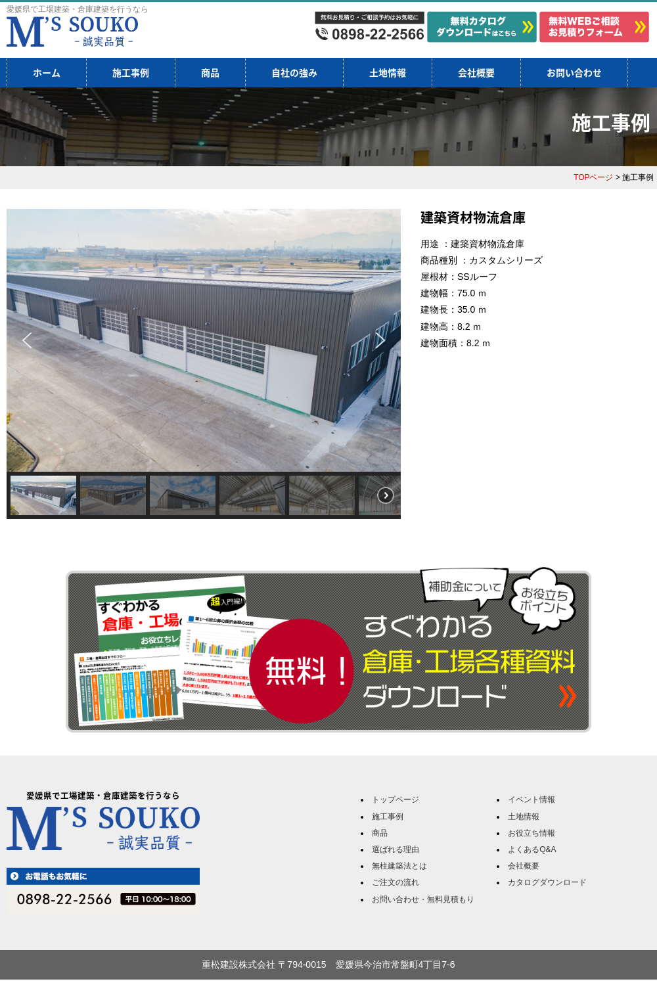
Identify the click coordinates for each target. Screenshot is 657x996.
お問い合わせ (574, 72)
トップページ (395, 799)
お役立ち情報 (531, 833)
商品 (210, 72)
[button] (26, 340)
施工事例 (130, 72)
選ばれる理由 (395, 849)
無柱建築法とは (399, 866)
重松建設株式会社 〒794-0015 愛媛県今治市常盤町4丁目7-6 (328, 964)
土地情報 (387, 72)
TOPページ (593, 177)
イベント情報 (531, 799)
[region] (204, 364)
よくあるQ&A (532, 849)
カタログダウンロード (547, 882)
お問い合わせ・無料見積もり (423, 899)
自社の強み (294, 72)
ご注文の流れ (395, 882)
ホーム (46, 72)
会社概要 (476, 72)
